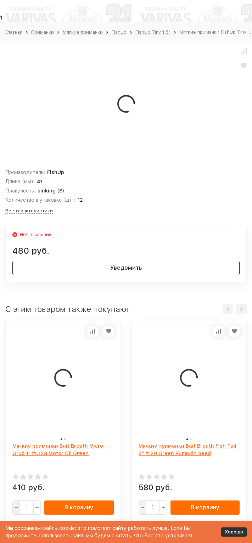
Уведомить (126, 267)
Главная (13, 32)
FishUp (119, 32)
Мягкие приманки (83, 32)
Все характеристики (29, 210)
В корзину (79, 507)
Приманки (42, 32)
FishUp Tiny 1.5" (152, 32)
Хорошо (234, 531)
